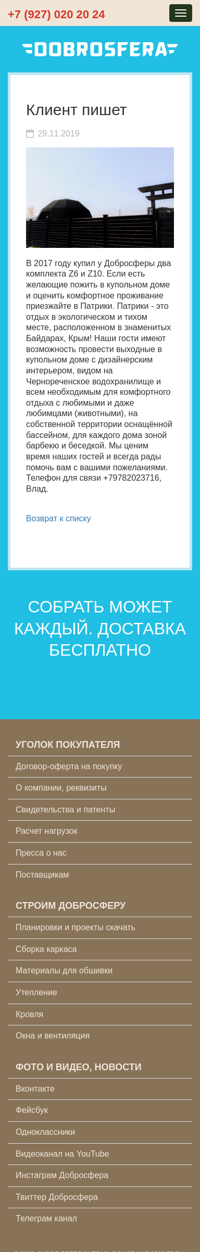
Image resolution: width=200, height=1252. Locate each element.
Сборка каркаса (46, 949)
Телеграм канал (46, 1218)
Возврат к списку (58, 518)
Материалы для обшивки (64, 970)
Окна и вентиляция (53, 1035)
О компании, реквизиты (61, 787)
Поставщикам (42, 874)
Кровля (29, 1014)
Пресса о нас (41, 852)
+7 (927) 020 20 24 (56, 14)
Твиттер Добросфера (57, 1197)
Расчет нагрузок (47, 831)
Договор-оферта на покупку (69, 766)
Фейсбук (32, 1110)
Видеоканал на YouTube (62, 1153)
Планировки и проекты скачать (75, 927)
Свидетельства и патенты (65, 809)
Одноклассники (45, 1132)
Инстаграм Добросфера (62, 1175)
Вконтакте (35, 1088)
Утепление (36, 992)
